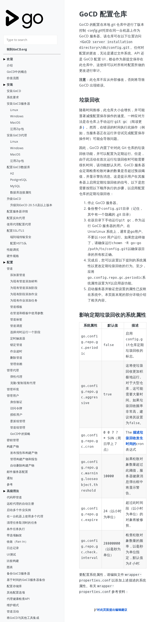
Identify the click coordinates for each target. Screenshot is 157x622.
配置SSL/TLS (15, 230)
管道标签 (16, 319)
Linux (14, 110)
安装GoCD (14, 91)
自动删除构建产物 (22, 465)
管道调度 (16, 325)
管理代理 (13, 370)
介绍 (10, 65)
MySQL (15, 186)
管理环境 (13, 389)
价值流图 (13, 78)
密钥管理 (13, 440)
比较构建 (13, 561)
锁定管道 (16, 344)
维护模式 (13, 605)
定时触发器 (17, 338)
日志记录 (13, 548)
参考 (10, 484)
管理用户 (13, 395)
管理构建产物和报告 (23, 459)
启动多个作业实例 (19, 510)
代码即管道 (14, 497)
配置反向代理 (16, 218)
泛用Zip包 (17, 129)
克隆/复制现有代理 (23, 383)
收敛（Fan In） (17, 541)
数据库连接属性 (20, 192)
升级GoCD (14, 198)
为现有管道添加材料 (23, 281)
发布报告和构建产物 (23, 452)
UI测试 (11, 554)
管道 (10, 268)
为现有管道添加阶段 (23, 287)
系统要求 (13, 97)
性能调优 (13, 249)
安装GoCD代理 (17, 135)
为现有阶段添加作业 (23, 294)
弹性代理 (16, 376)
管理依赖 (16, 364)
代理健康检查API (18, 598)
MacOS (15, 122)
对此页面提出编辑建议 (110, 610)
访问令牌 (16, 408)
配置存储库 (14, 586)
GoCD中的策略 (20, 433)
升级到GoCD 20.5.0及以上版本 (31, 205)
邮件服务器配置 (17, 471)
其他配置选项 (16, 592)
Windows (16, 116)
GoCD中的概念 (17, 71)
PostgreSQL (18, 179)
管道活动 (13, 611)
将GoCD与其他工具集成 (23, 617)
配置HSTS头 (18, 243)
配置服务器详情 (17, 211)
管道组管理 (17, 427)
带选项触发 (14, 535)
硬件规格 (13, 256)
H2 (12, 173)
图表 (10, 567)
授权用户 (16, 414)
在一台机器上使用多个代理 (25, 516)
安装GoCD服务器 (18, 103)
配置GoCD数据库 (18, 167)
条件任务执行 (16, 529)
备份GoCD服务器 (18, 573)
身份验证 (16, 402)
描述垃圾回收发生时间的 (134, 438)
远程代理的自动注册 (20, 503)
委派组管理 (17, 421)
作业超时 (16, 351)
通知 (10, 478)
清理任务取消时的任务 (22, 522)
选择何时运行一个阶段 (25, 332)
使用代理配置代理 (19, 224)
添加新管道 (17, 275)
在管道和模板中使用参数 (27, 313)
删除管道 (16, 357)
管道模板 (16, 306)
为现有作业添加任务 (23, 300)
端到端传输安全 (20, 237)
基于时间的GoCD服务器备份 (26, 579)
